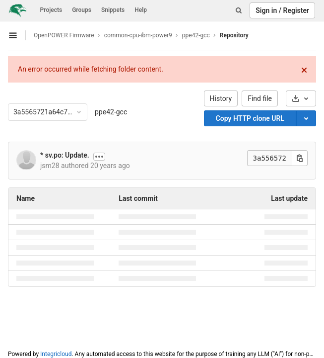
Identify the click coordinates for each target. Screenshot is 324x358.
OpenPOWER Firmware (64, 35)
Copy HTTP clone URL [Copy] (250, 118)
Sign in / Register (282, 10)
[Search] (239, 10)
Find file (260, 98)
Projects (51, 9)
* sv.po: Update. (64, 155)
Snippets (113, 9)
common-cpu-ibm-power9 (138, 35)
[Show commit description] (99, 157)
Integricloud (55, 354)
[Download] (301, 98)
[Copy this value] (300, 158)
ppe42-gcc (111, 112)
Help (140, 9)
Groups (81, 9)
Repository (234, 35)
